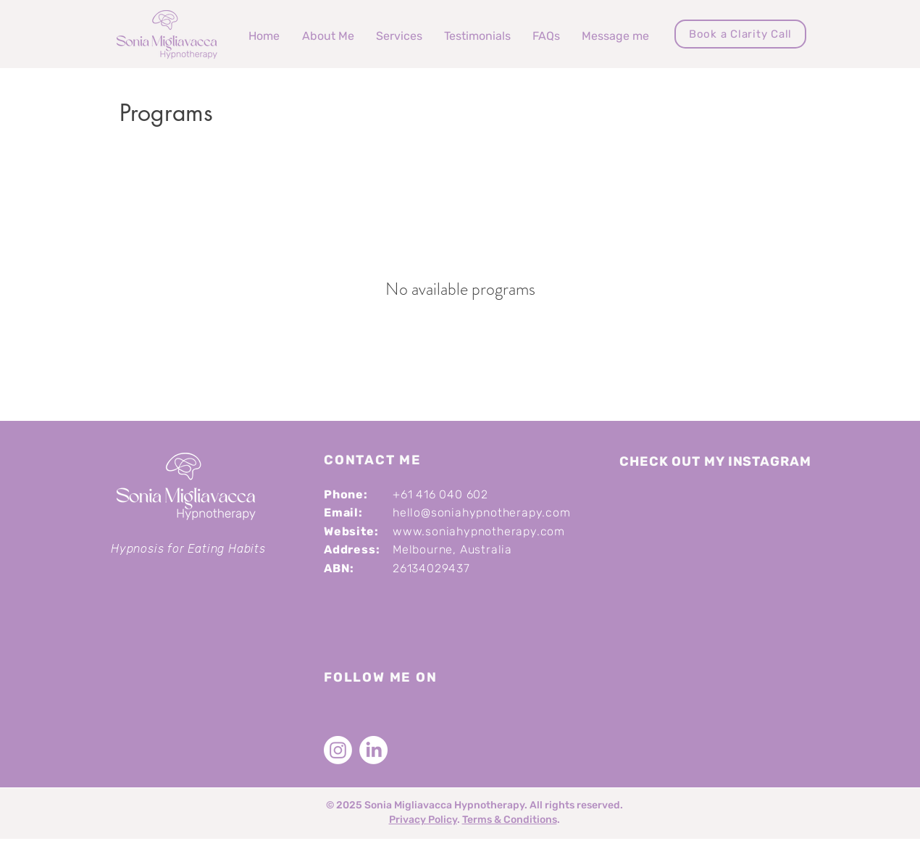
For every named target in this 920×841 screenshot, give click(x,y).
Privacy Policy (423, 819)
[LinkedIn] (373, 750)
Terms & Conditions (509, 819)
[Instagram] (338, 750)
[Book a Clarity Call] (740, 34)
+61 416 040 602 (440, 494)
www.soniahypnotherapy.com (479, 531)
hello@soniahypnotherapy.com (482, 512)
